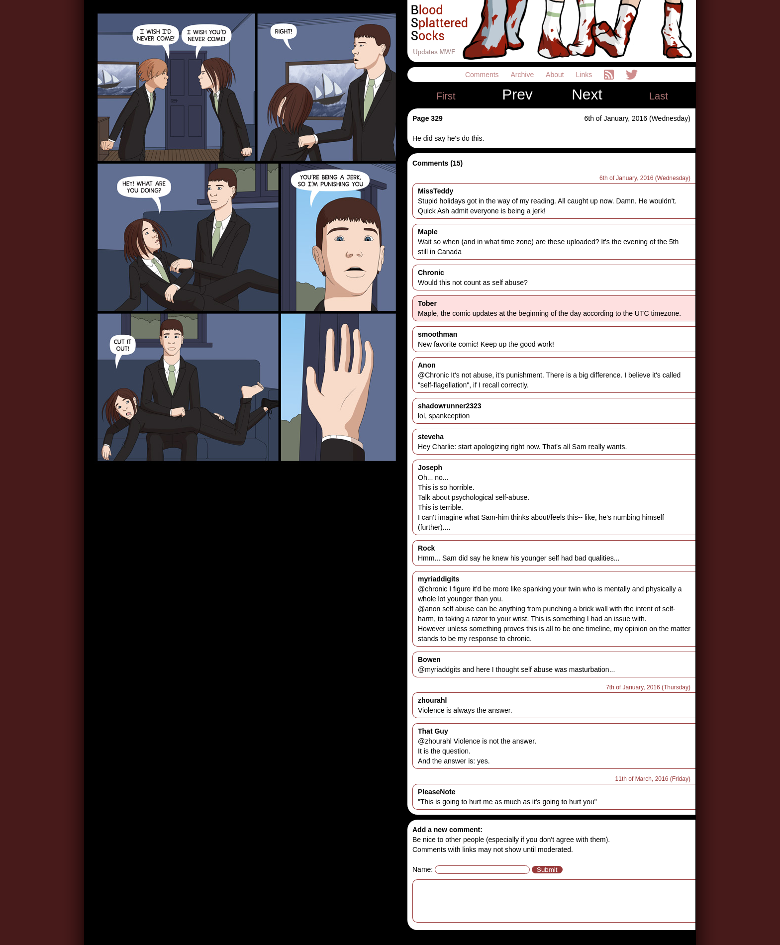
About (556, 75)
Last (658, 96)
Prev (517, 94)
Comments (483, 75)
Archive (523, 75)
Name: (422, 869)
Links (585, 75)
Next (587, 94)
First (446, 96)
